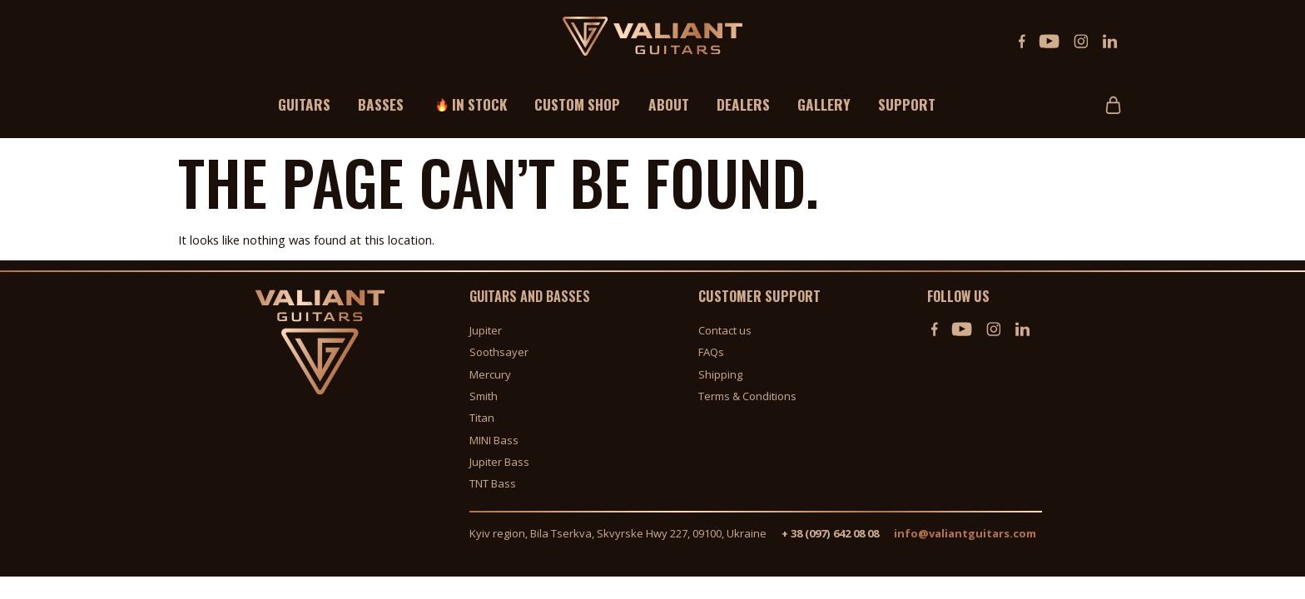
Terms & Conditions (747, 396)
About (668, 104)
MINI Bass (494, 440)
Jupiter (485, 330)
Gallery (824, 104)
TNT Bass (492, 484)
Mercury (490, 374)
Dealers (743, 104)
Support (906, 104)
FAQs (711, 351)
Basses (381, 104)
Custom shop (577, 104)
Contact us (725, 330)
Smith (483, 396)
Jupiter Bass (499, 461)
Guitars (304, 104)
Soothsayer (498, 351)
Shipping (720, 374)
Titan (481, 417)
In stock (479, 104)
